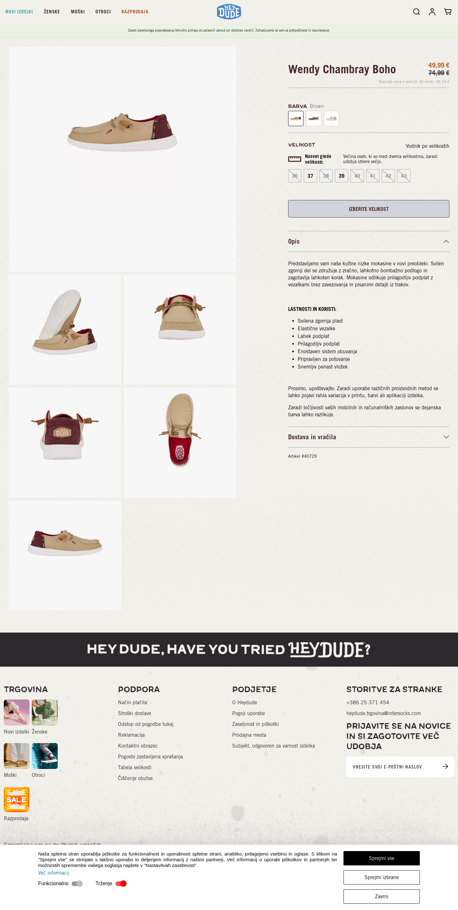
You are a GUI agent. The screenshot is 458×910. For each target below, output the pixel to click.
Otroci (103, 11)
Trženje (103, 883)
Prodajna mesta (249, 735)
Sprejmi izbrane (381, 877)
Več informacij (53, 873)
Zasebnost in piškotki (255, 724)
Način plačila (132, 702)
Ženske (52, 11)
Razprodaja (134, 11)
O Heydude (244, 702)
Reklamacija (131, 735)
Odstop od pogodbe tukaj (145, 724)
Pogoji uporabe (248, 713)
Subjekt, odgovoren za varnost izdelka (273, 746)
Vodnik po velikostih (427, 146)
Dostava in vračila (312, 437)
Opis (294, 241)
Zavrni (381, 896)
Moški (78, 11)
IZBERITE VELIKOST (369, 209)
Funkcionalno (53, 883)
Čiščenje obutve (135, 778)
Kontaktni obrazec (138, 746)
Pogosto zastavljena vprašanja (150, 757)
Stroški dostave (134, 713)
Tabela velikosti (134, 767)
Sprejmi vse (381, 858)
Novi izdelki (19, 11)
